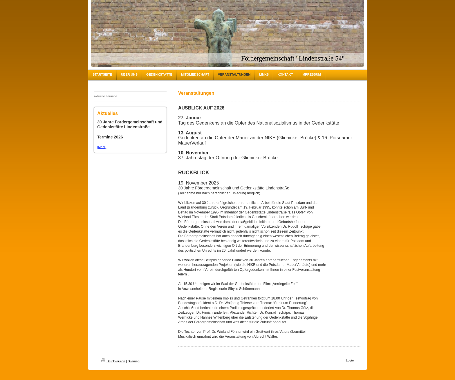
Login (350, 360)
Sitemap (133, 361)
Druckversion (113, 361)
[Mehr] (101, 147)
